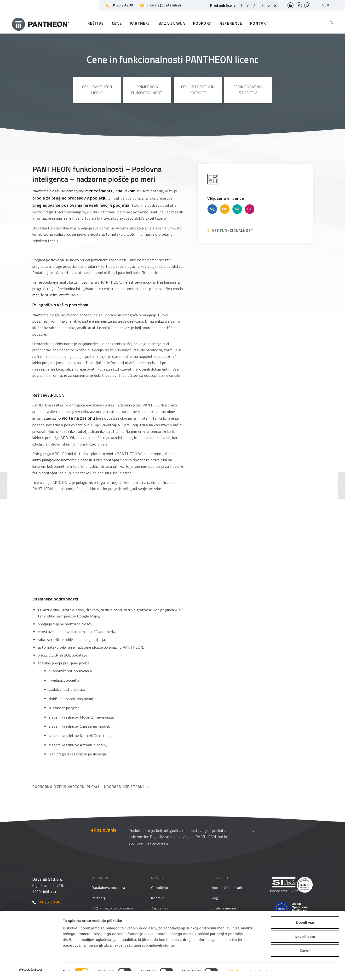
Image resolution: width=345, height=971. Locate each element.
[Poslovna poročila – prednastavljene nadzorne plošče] (341, 485)
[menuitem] (329, 23)
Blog (214, 897)
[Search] (329, 23)
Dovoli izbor (305, 927)
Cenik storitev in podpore (197, 90)
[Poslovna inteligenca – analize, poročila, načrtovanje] (3, 485)
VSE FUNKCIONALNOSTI (233, 230)
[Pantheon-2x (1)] (40, 23)
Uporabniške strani (226, 887)
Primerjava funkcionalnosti (147, 90)
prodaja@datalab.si (160, 5)
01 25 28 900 (119, 5)
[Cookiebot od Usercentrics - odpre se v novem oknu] (31, 961)
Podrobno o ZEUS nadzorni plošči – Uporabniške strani (88, 786)
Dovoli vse (305, 912)
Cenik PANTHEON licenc (97, 90)
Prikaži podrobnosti (244, 962)
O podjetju (159, 887)
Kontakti (158, 897)
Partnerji (99, 897)
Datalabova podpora (108, 887)
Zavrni (304, 940)
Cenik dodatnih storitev (248, 90)
